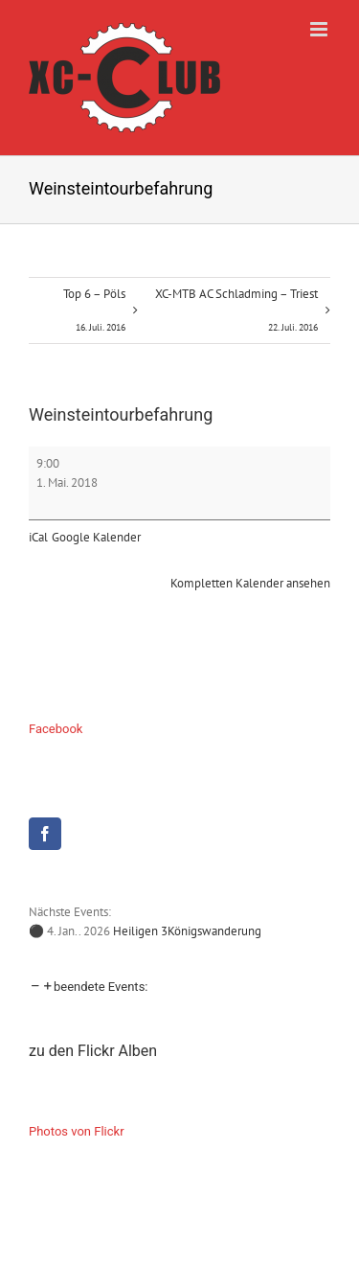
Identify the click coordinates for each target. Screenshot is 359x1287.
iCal (38, 537)
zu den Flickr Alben (93, 1051)
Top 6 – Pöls (94, 314)
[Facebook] (45, 833)
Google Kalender (96, 537)
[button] (88, 986)
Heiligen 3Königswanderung (187, 931)
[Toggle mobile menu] (320, 29)
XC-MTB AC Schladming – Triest (236, 314)
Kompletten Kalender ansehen (250, 583)
